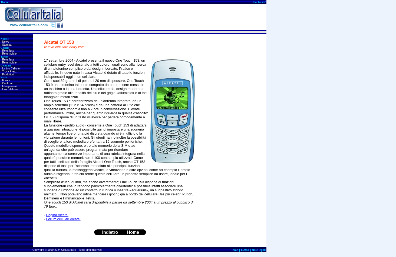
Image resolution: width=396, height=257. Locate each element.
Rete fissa (8, 50)
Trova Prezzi (9, 71)
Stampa (6, 44)
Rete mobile (9, 53)
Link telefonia (10, 89)
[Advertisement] (168, 17)
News (5, 41)
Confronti (7, 83)
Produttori (8, 74)
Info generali (9, 86)
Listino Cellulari (11, 68)
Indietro (110, 232)
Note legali (259, 250)
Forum (6, 80)
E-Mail (245, 250)
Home (5, 2)
